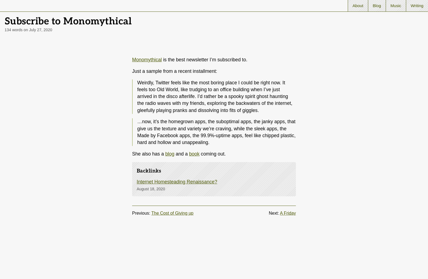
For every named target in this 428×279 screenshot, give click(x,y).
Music (395, 5)
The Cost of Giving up (172, 213)
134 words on (28, 30)
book (194, 154)
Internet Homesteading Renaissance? (177, 182)
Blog (377, 5)
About (357, 5)
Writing (417, 5)
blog (169, 154)
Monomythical (147, 59)
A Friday (288, 213)
